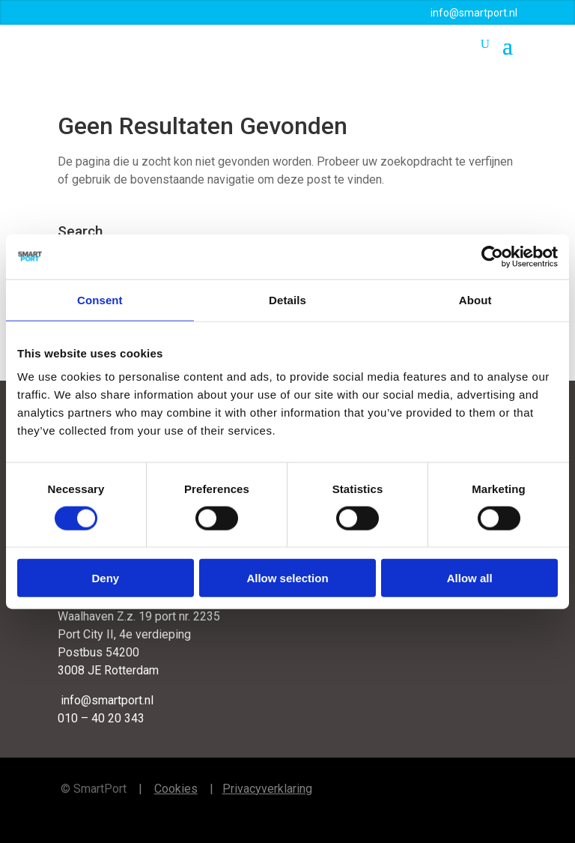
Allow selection (287, 578)
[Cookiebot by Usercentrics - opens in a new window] (492, 256)
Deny (105, 578)
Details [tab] (287, 299)
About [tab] (475, 299)
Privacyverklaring (267, 789)
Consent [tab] (100, 299)
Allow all (470, 578)
